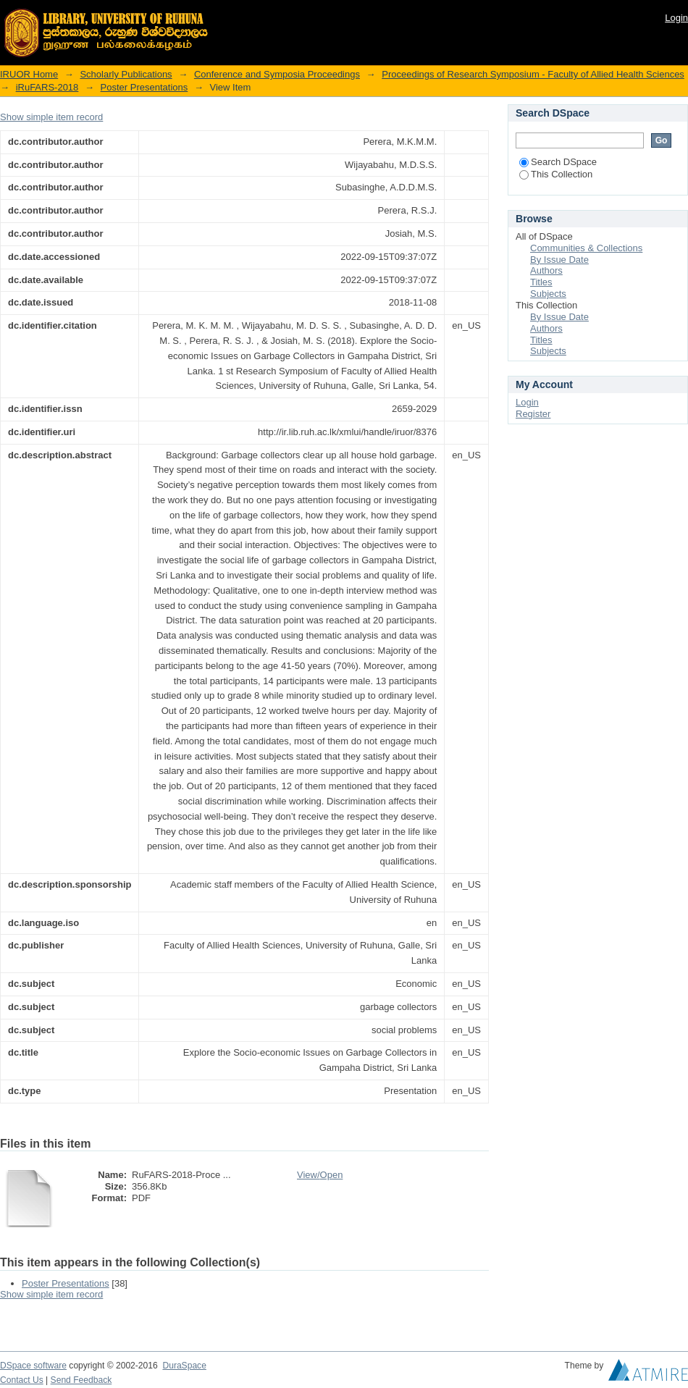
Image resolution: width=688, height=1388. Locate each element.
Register (533, 413)
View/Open (320, 1174)
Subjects (548, 293)
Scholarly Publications (126, 74)
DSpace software (33, 1365)
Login (676, 17)
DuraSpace (184, 1365)
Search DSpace (558, 161)
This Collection (555, 174)
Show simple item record (51, 117)
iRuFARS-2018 (47, 87)
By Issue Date (559, 259)
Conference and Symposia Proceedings (277, 74)
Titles (541, 282)
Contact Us (21, 1380)
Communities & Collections (586, 248)
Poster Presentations (144, 87)
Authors (546, 270)
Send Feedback (81, 1380)
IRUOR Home (29, 74)
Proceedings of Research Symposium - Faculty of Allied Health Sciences (533, 74)
